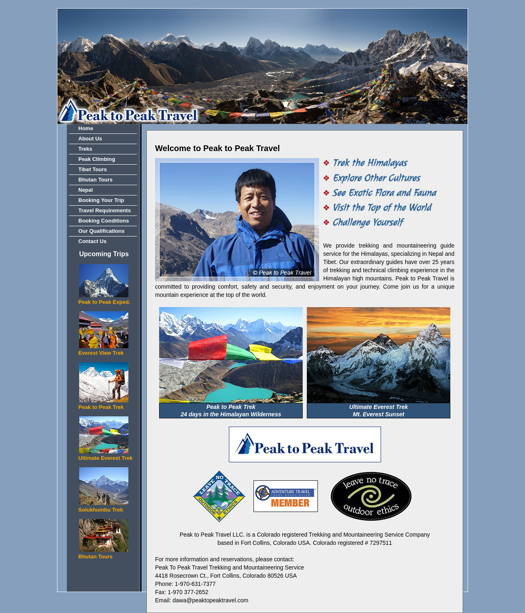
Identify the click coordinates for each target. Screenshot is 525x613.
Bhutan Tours (95, 180)
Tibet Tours (92, 169)
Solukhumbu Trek (100, 510)
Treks (85, 149)
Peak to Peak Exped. (104, 302)
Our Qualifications (101, 231)
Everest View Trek (100, 353)
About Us (90, 138)
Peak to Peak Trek (101, 407)
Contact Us (92, 241)
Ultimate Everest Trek (105, 458)
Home (85, 128)
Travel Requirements (104, 210)
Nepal (85, 190)
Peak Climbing (96, 159)
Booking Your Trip (101, 200)
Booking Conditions (103, 221)
